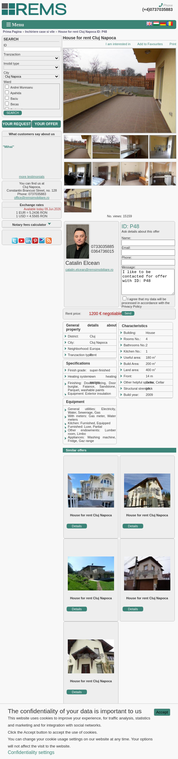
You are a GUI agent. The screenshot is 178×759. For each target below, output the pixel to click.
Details (77, 526)
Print (172, 44)
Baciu (14, 98)
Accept (162, 712)
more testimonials (31, 176)
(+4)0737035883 (157, 9)
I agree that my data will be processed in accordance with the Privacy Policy (145, 302)
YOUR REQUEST (16, 124)
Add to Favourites (150, 44)
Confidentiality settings (31, 752)
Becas (15, 104)
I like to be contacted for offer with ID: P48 (147, 282)
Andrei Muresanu (21, 87)
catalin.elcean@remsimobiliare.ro (89, 269)
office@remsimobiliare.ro (31, 197)
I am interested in (118, 44)
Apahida (15, 93)
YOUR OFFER (46, 124)
